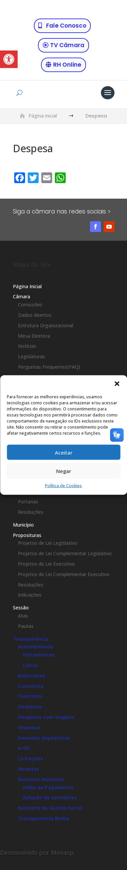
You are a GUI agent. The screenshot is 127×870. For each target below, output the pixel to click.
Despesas (30, 706)
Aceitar (63, 452)
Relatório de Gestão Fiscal (50, 808)
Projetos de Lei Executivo (46, 564)
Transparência (30, 639)
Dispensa (29, 727)
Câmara (21, 296)
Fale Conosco (66, 26)
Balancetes (31, 675)
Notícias (27, 346)
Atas (23, 615)
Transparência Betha (43, 818)
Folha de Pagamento (48, 787)
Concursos (30, 686)
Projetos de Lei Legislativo (47, 543)
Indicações (29, 595)
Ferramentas (39, 654)
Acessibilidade (35, 646)
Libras (30, 665)
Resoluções (30, 512)
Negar (63, 470)
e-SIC (24, 748)
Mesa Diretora (34, 336)
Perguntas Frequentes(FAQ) (49, 367)
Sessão (21, 607)
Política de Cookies (63, 486)
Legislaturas (31, 356)
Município (23, 525)
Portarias (28, 501)
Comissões (30, 304)
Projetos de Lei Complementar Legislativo (65, 553)
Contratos (30, 696)
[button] (9, 59)
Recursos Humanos (41, 779)
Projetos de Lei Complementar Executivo (63, 574)
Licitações (30, 758)
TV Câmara (67, 45)
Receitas (28, 769)
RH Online (67, 65)
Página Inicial (27, 286)
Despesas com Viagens (46, 717)
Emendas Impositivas (44, 738)
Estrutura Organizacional (45, 325)
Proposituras (27, 535)
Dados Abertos (34, 315)
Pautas (26, 626)
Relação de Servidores (50, 797)
